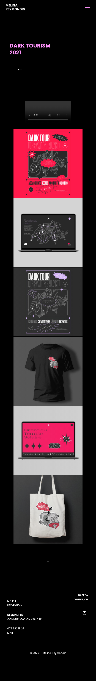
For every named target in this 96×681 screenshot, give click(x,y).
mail (10, 633)
